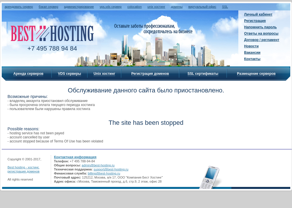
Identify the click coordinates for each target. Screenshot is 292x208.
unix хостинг (156, 6)
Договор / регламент (261, 40)
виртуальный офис (202, 6)
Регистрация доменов (150, 74)
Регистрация (255, 21)
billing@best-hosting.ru (104, 173)
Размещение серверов (256, 74)
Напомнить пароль (260, 27)
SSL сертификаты (203, 74)
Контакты (252, 59)
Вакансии (252, 53)
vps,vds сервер (110, 6)
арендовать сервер (19, 6)
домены (177, 6)
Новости (251, 46)
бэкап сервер (48, 6)
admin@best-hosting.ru (98, 165)
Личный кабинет (258, 14)
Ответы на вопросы (261, 33)
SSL (225, 6)
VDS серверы (69, 74)
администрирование (79, 6)
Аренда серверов (28, 74)
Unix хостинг (104, 74)
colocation (134, 6)
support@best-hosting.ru (110, 169)
